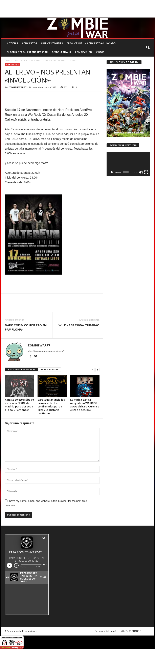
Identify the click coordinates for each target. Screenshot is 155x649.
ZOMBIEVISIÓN (83, 52)
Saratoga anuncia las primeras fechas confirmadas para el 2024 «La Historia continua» (51, 406)
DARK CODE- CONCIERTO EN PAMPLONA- (26, 327)
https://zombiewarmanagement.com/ (45, 351)
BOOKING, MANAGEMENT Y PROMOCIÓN (22, 2)
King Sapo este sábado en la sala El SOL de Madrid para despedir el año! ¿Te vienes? (19, 405)
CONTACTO (144, 2)
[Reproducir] (112, 172)
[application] (128, 164)
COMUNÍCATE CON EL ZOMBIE (100, 2)
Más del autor (49, 369)
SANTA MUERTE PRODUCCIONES (64, 2)
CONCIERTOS (29, 43)
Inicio (7, 60)
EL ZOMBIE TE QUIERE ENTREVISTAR (27, 52)
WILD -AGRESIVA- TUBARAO (79, 325)
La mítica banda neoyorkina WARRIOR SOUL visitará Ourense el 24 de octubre (84, 405)
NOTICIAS (12, 43)
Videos (100, 52)
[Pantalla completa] (146, 172)
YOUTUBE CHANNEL (131, 630)
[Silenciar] (141, 172)
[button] (147, 47)
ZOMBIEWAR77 (17, 87)
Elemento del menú (105, 630)
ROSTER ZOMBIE (10, 8)
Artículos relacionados (21, 369)
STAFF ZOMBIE (127, 2)
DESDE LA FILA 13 (61, 52)
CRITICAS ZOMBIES (52, 43)
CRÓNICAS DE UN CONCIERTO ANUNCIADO (91, 43)
